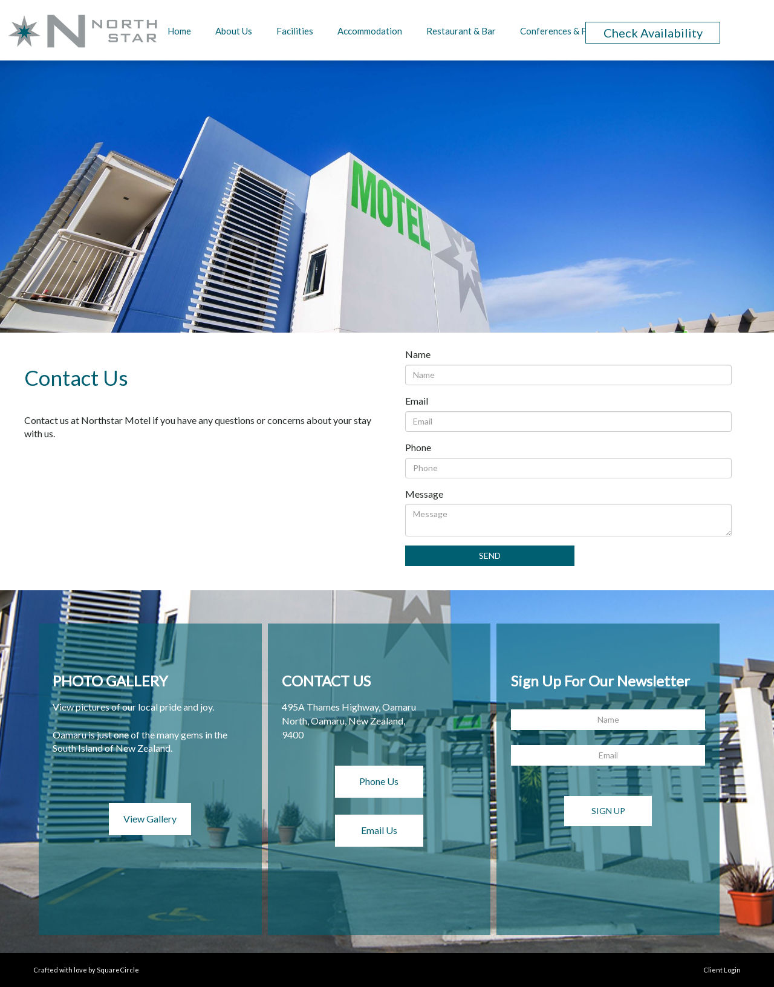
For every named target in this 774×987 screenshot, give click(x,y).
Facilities (294, 30)
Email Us (379, 830)
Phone (418, 447)
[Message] (568, 520)
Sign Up (608, 811)
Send (490, 555)
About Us (233, 30)
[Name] (568, 375)
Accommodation (369, 30)
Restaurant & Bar (461, 30)
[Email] (568, 421)
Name (418, 354)
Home (179, 30)
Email (416, 400)
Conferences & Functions (570, 30)
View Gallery (150, 818)
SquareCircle (118, 970)
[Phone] (568, 468)
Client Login (722, 970)
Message (424, 494)
